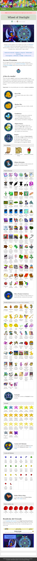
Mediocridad (29, 52)
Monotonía (18, 54)
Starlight (21, 55)
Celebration (15, 55)
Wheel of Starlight (8, 65)
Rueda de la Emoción (9, 52)
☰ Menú (3, 9)
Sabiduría (17, 52)
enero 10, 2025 (22, 21)
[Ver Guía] (19, 498)
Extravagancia (9, 55)
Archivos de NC (27, 55)
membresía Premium (20, 63)
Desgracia (23, 52)
